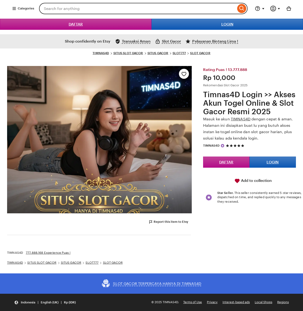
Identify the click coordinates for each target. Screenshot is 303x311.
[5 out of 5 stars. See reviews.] (235, 145)
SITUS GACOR (157, 53)
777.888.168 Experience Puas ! (48, 252)
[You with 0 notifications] (275, 8)
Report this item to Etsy (168, 222)
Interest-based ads (236, 302)
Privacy (212, 302)
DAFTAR (76, 24)
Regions (283, 302)
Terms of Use (192, 302)
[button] (45, 302)
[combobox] (137, 8)
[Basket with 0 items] (288, 8)
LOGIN (227, 24)
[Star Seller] (222, 145)
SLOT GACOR (200, 53)
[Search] (242, 8)
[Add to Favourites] (184, 74)
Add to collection (253, 181)
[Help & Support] (259, 8)
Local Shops (263, 302)
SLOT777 (179, 53)
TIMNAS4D (101, 53)
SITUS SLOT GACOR (128, 53)
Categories (23, 8)
